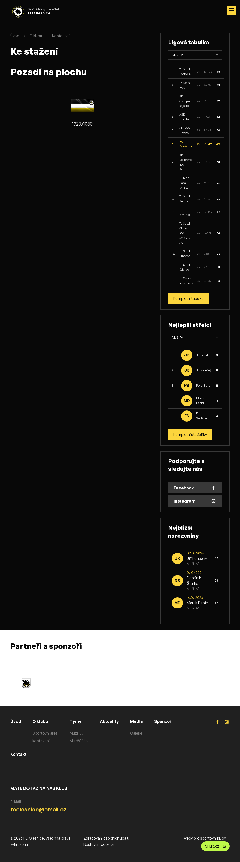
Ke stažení (60, 35)
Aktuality (109, 721)
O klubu (36, 35)
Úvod (14, 35)
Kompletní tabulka (188, 298)
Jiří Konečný (203, 370)
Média (136, 721)
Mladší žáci (79, 741)
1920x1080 (82, 124)
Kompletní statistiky (190, 434)
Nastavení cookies (99, 844)
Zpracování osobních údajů (106, 838)
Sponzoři (163, 721)
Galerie (136, 733)
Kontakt (18, 754)
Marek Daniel (198, 603)
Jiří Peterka (203, 355)
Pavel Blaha (203, 385)
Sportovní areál (45, 733)
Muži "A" (77, 733)
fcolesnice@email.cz (38, 809)
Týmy (75, 721)
